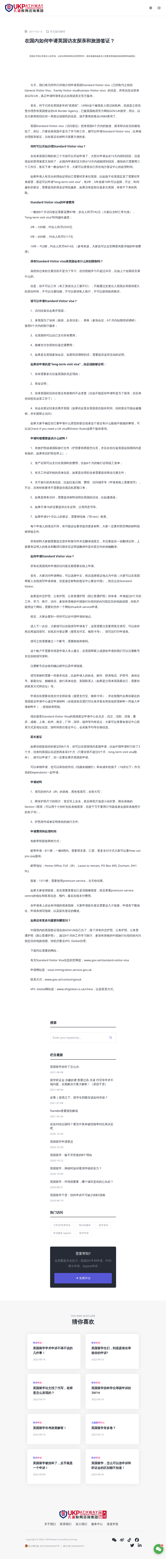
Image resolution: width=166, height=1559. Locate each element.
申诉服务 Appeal (62, 1233)
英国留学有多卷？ (103, 1428)
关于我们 (50, 1524)
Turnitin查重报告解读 (64, 1111)
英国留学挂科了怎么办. (65, 1067)
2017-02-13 (35, 31)
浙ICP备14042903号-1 (74, 1546)
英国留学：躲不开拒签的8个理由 (71, 1155)
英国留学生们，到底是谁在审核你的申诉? (111, 1350)
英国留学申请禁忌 (61, 1141)
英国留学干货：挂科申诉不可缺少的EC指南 (77, 1195)
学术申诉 (37, 1342)
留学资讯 (103, 1225)
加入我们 (81, 1524)
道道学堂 (112, 1524)
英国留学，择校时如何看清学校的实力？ (76, 1168)
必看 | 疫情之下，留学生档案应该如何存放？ (79, 1097)
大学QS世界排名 (62, 1225)
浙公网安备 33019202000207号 (42, 1546)
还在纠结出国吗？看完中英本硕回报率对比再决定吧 (81, 1126)
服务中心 (97, 1524)
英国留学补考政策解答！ (50, 1428)
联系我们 (65, 1524)
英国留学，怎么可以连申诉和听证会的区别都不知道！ (111, 1465)
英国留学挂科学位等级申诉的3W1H (111, 1390)
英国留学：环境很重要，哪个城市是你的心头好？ (81, 1182)
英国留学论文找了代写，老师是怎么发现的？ (53, 1390)
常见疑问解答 (57, 31)
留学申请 (84, 1233)
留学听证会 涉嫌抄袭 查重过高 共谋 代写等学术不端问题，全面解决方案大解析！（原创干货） (82, 1082)
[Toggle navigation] (159, 8)
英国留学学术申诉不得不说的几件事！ (53, 1350)
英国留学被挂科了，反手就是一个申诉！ (53, 1465)
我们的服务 (85, 1225)
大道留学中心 (98, 1422)
